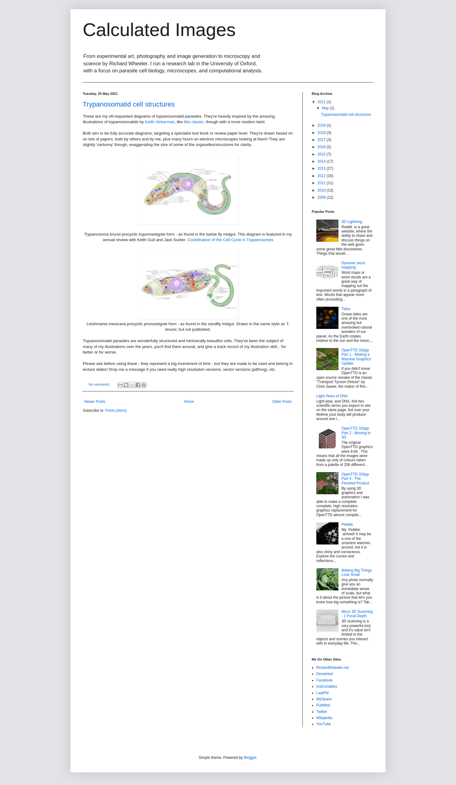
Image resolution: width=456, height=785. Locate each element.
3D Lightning (352, 222)
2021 (322, 102)
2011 (322, 183)
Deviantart (324, 674)
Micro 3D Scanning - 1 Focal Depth (357, 613)
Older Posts (282, 401)
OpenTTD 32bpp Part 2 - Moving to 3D (356, 432)
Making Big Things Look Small (357, 572)
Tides (346, 309)
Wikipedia (324, 718)
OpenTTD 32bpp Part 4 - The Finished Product (355, 478)
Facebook (324, 680)
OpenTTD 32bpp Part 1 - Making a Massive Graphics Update (356, 357)
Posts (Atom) (115, 410)
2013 (322, 168)
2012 (322, 176)
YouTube (323, 724)
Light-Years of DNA (332, 396)
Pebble (347, 524)
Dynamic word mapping (353, 265)
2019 (322, 125)
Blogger (250, 757)
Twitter (321, 712)
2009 (322, 197)
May (326, 108)
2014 (322, 161)
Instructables (326, 686)
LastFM (322, 693)
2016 (322, 147)
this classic (194, 121)
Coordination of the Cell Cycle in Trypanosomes (231, 239)
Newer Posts (94, 401)
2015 (322, 154)
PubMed (323, 705)
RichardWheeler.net (332, 668)
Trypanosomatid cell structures (129, 104)
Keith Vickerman (159, 121)
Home (189, 401)
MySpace (324, 699)
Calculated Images (159, 29)
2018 (322, 133)
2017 (322, 140)
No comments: (100, 384)
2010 (322, 190)
